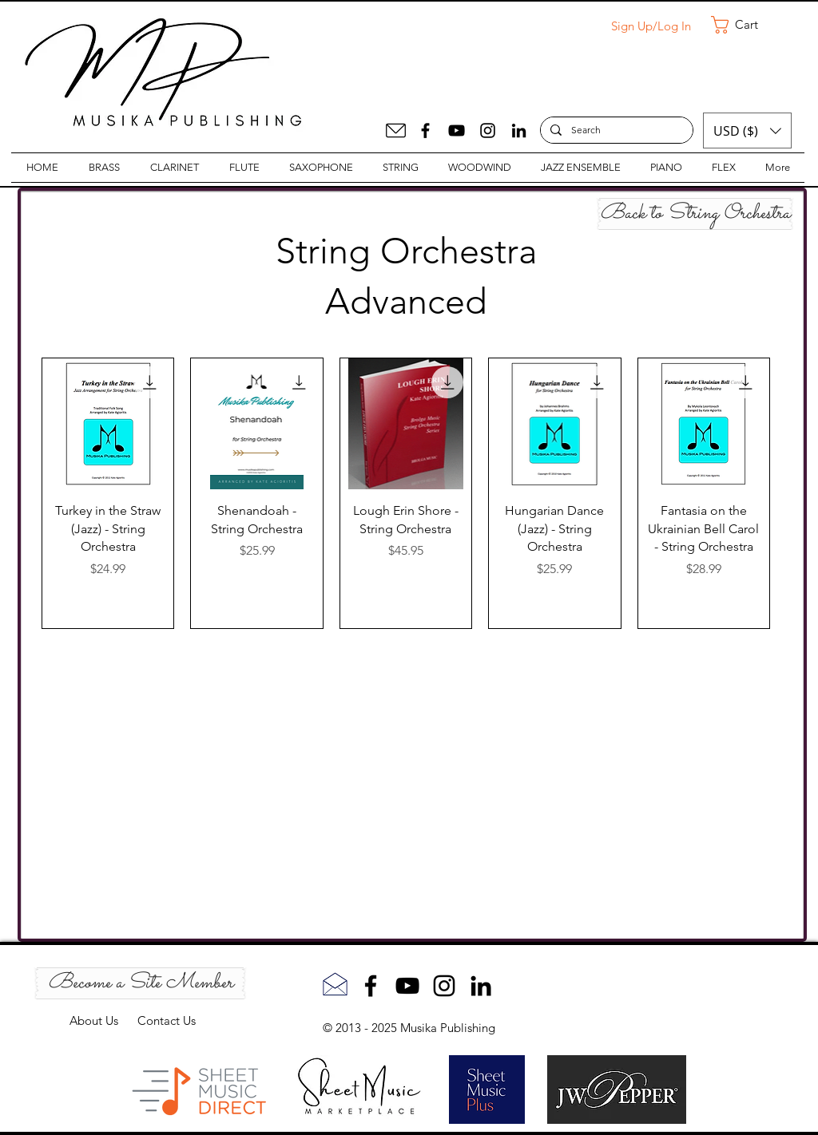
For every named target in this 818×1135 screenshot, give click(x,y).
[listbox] (747, 130)
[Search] (615, 130)
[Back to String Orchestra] (695, 214)
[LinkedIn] (519, 130)
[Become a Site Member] (140, 983)
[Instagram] (488, 130)
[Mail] (396, 130)
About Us (103, 1020)
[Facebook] (425, 130)
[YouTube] (457, 130)
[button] (745, 25)
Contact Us (166, 1020)
